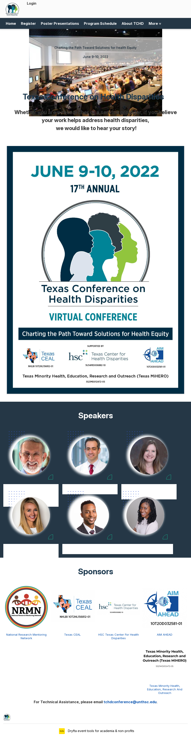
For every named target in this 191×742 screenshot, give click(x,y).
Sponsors (95, 571)
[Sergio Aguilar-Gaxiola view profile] (31, 456)
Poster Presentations (60, 23)
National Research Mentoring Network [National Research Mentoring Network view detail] (26, 636)
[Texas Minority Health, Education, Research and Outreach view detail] (164, 658)
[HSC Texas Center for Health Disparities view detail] (119, 607)
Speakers (95, 415)
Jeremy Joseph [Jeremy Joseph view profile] (90, 546)
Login (31, 3)
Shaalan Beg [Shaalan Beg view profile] (90, 486)
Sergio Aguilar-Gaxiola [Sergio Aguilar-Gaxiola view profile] (31, 486)
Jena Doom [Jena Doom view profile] (31, 546)
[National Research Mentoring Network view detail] (26, 607)
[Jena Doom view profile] (31, 515)
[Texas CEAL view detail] (72, 607)
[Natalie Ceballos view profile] (149, 456)
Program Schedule (100, 23)
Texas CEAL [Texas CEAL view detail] (72, 634)
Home (11, 23)
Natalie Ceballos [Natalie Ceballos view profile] (148, 486)
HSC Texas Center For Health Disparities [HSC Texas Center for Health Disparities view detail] (118, 636)
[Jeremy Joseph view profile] (90, 515)
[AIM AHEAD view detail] (164, 607)
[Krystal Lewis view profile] (145, 515)
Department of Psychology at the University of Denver (31, 554)
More (155, 23)
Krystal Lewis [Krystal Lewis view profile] (145, 546)
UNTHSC (90, 551)
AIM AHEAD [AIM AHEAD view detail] (164, 634)
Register (28, 23)
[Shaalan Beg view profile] (90, 456)
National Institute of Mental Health (145, 551)
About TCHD (133, 23)
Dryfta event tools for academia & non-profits (100, 731)
